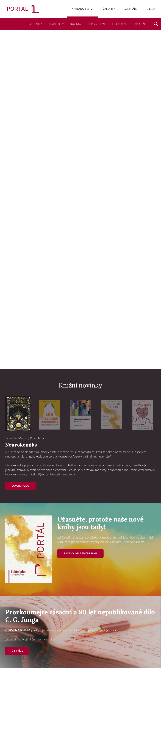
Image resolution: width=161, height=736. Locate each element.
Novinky (75, 24)
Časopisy (109, 8)
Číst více (17, 650)
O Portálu (140, 24)
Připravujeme (97, 24)
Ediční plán (119, 24)
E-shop (151, 8)
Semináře (130, 8)
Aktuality (35, 24)
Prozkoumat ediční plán (80, 553)
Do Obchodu (20, 485)
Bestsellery (56, 24)
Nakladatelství (82, 8)
